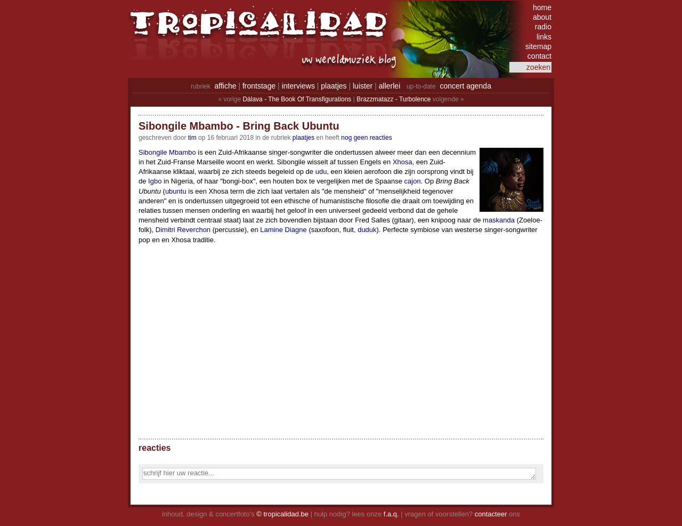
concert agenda (465, 86)
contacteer (491, 514)
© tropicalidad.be (282, 514)
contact (539, 56)
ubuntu (175, 191)
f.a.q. (391, 514)
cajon (412, 181)
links (544, 37)
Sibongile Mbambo (167, 152)
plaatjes (333, 86)
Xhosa (402, 162)
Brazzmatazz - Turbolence (393, 99)
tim (192, 137)
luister (362, 86)
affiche (226, 86)
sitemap (538, 46)
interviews (298, 86)
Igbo (154, 181)
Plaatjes (303, 137)
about (542, 17)
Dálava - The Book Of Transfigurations (296, 99)
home (542, 7)
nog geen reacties (366, 137)
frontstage (258, 86)
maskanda (499, 220)
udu (321, 172)
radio (543, 26)
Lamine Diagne (283, 230)
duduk (367, 230)
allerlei (389, 86)
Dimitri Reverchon (183, 230)
